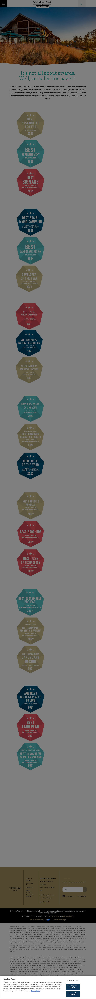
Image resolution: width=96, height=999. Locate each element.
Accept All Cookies (72, 993)
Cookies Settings (73, 980)
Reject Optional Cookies (72, 986)
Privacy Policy (35, 991)
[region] (48, 987)
